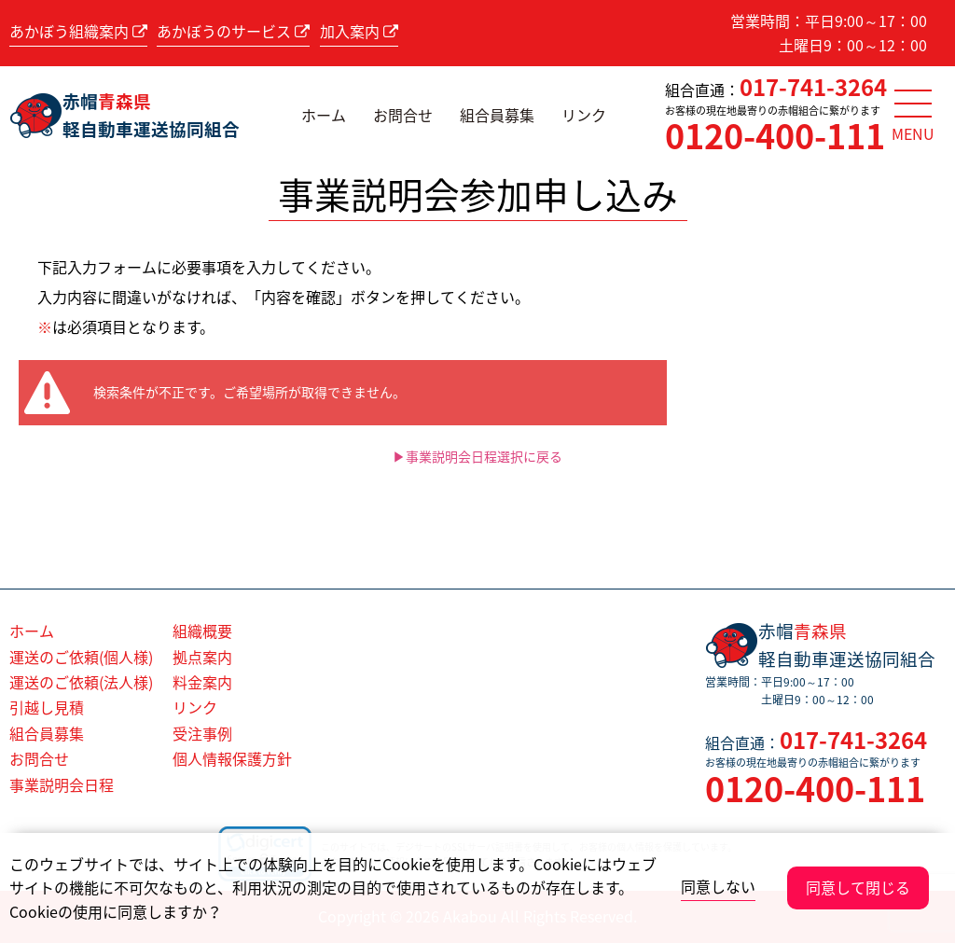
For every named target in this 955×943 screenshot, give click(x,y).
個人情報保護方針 (232, 758)
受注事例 (202, 733)
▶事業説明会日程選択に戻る (477, 456)
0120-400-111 (775, 135)
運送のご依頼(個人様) (81, 656)
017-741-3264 (813, 87)
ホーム (323, 115)
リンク (583, 115)
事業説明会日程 (61, 784)
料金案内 (202, 682)
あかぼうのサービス (233, 31)
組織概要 (202, 630)
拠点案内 (202, 656)
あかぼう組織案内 (78, 31)
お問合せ (403, 115)
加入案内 (359, 31)
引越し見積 (46, 707)
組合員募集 (497, 115)
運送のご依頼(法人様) (81, 682)
